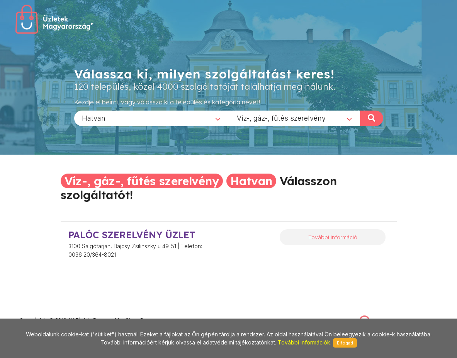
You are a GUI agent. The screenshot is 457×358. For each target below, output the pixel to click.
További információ (332, 237)
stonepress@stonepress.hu (50, 311)
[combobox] (151, 118)
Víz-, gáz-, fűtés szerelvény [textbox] (281, 118)
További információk (304, 342)
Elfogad (345, 343)
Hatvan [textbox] (93, 118)
